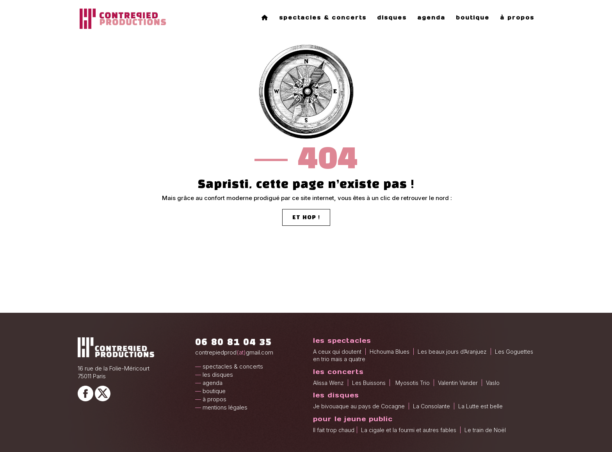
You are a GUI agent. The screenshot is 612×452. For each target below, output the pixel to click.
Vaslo (492, 382)
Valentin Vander (458, 382)
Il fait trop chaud (333, 430)
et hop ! (306, 217)
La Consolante (431, 406)
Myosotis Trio (413, 382)
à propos (517, 18)
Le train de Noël (485, 430)
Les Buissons (369, 382)
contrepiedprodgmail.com (234, 352)
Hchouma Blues (389, 351)
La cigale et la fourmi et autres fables (408, 430)
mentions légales (225, 407)
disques (392, 18)
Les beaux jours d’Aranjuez (452, 351)
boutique (472, 18)
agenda (431, 18)
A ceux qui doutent (337, 351)
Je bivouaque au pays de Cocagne (359, 406)
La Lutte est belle (480, 406)
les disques (218, 374)
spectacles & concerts (322, 18)
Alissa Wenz (328, 382)
